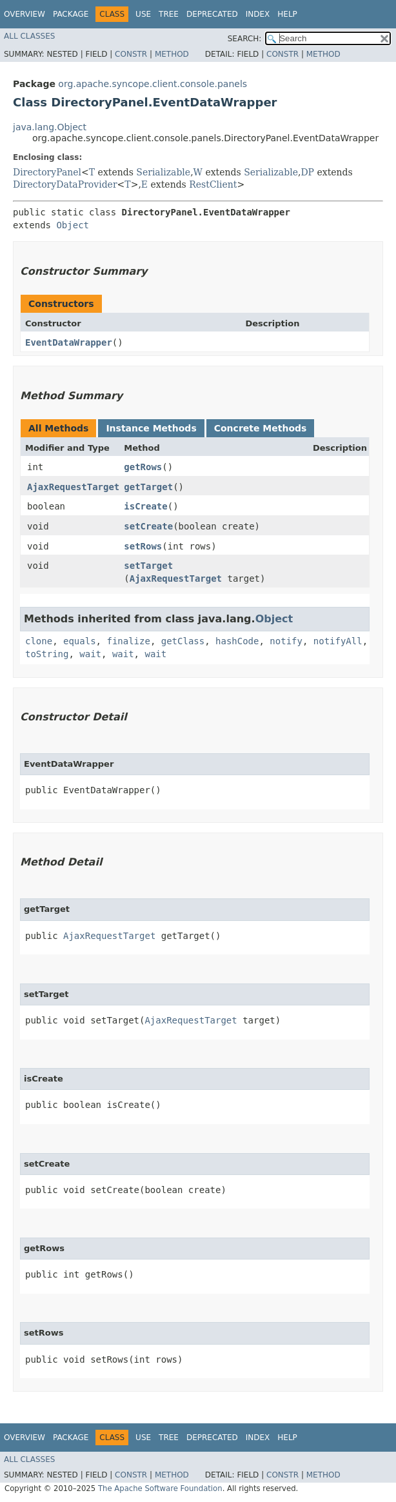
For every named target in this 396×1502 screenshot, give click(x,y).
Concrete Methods (260, 428)
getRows (143, 467)
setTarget (148, 565)
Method (172, 54)
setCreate (148, 526)
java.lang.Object (49, 127)
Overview (24, 14)
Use (143, 14)
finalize (128, 641)
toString (46, 654)
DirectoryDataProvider (65, 184)
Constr (131, 54)
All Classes (29, 36)
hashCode (237, 641)
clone (38, 641)
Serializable (163, 172)
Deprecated (212, 14)
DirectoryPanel (47, 172)
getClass (182, 641)
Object (72, 225)
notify (286, 641)
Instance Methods (151, 428)
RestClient (213, 184)
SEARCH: (245, 38)
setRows (143, 546)
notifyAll (337, 641)
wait (90, 654)
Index (258, 14)
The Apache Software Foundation (160, 1488)
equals (79, 641)
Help (287, 14)
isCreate (145, 506)
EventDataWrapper (68, 342)
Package (70, 14)
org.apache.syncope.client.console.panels (152, 84)
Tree (169, 14)
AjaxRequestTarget (73, 487)
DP (307, 172)
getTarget (148, 487)
